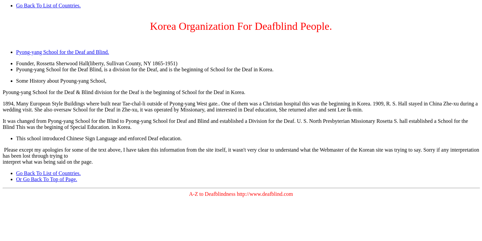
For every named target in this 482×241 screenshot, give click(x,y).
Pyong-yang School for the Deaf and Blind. (62, 52)
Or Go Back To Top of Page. (46, 179)
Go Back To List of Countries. (48, 5)
